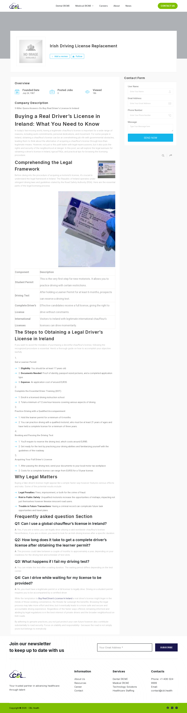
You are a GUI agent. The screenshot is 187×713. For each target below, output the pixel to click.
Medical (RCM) (121, 682)
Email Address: (135, 98)
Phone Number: (135, 110)
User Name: (133, 86)
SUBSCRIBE (166, 647)
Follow (77, 56)
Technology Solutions (125, 686)
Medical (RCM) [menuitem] (84, 5)
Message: (132, 122)
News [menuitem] (128, 5)
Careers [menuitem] (103, 5)
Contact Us (168, 6)
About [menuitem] (117, 5)
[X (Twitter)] (172, 708)
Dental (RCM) (120, 679)
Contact (78, 690)
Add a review (60, 56)
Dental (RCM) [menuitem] (63, 5)
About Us (79, 679)
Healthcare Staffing (123, 690)
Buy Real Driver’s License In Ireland (55, 598)
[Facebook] (168, 708)
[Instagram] (176, 708)
